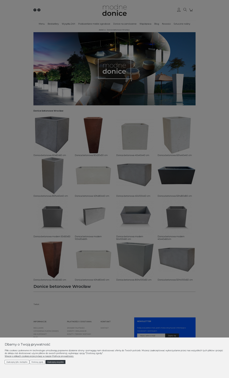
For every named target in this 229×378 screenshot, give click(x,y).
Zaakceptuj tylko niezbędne (16, 362)
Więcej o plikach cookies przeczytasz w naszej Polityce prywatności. (39, 356)
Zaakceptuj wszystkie (55, 362)
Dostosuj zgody (37, 362)
